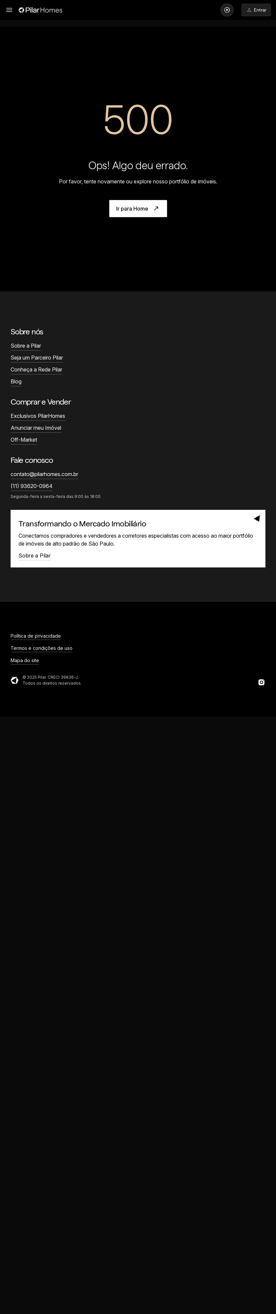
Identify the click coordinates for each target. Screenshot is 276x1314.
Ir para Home (138, 208)
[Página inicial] (40, 10)
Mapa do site (25, 660)
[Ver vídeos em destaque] (227, 10)
